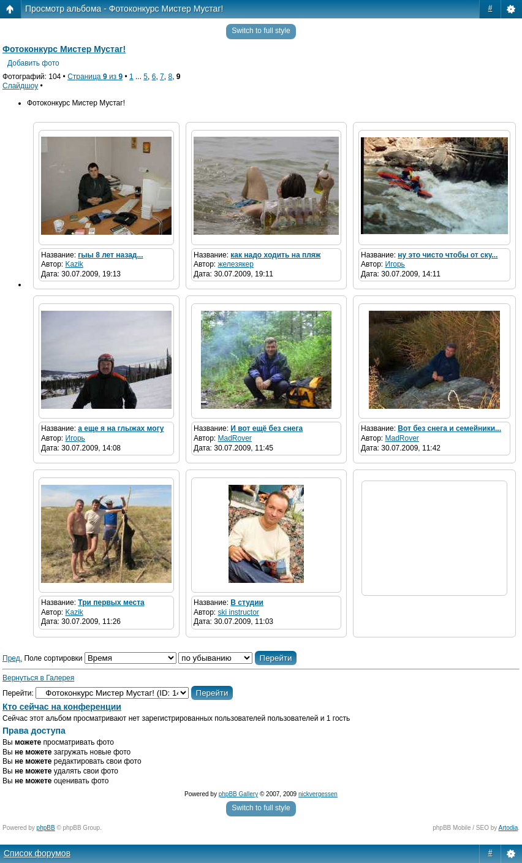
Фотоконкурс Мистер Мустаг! (64, 49)
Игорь (395, 264)
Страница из (95, 76)
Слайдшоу (20, 86)
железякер (236, 264)
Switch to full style (261, 30)
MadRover (235, 438)
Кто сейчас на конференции (61, 707)
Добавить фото (33, 63)
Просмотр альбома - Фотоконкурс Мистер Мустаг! (124, 8)
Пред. (12, 658)
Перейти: (18, 693)
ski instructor (238, 612)
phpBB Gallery (238, 794)
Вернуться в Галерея (38, 678)
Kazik (74, 264)
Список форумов (37, 853)
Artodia (508, 827)
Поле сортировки (100, 658)
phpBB (46, 827)
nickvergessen (318, 794)
